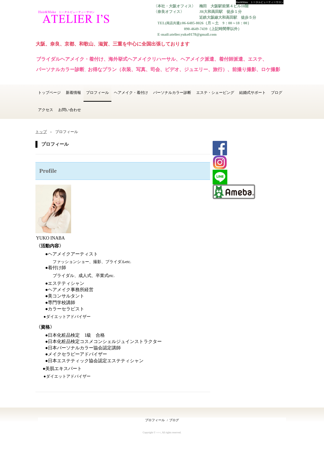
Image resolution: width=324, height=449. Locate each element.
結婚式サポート (252, 93)
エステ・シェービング (215, 93)
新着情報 (73, 93)
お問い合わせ (69, 110)
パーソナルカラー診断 (172, 93)
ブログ (276, 93)
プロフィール (97, 93)
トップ (41, 132)
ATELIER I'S (77, 17)
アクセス (45, 110)
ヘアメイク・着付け (131, 93)
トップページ (49, 93)
